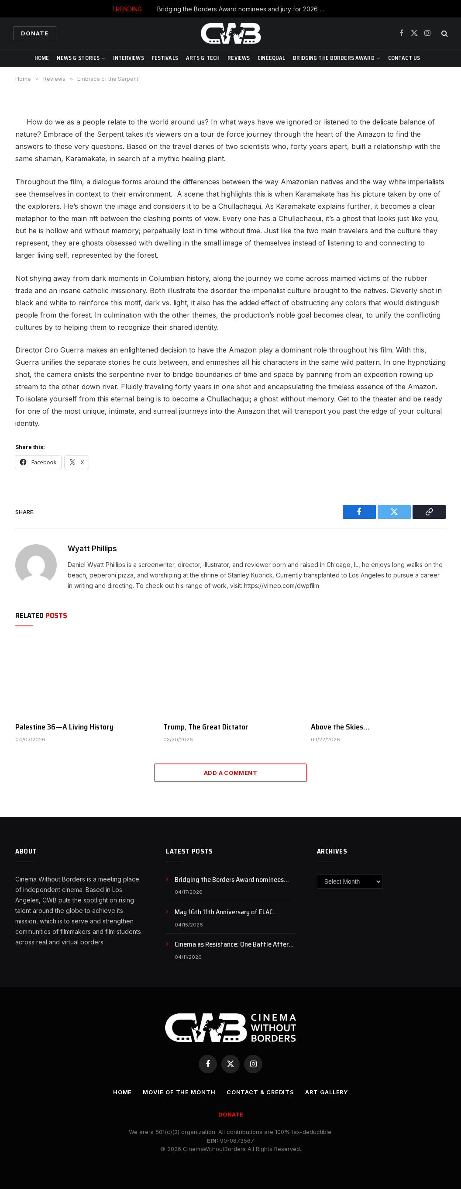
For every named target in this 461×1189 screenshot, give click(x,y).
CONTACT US (404, 57)
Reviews (238, 57)
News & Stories (78, 57)
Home (41, 57)
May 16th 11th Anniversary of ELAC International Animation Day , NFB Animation (224, 912)
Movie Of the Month (178, 1092)
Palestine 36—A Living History (64, 727)
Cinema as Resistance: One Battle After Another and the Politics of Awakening (232, 945)
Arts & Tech (203, 57)
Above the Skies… (340, 727)
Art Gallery (327, 1092)
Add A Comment (230, 772)
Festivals (165, 57)
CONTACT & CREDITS (260, 1092)
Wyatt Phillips (92, 548)
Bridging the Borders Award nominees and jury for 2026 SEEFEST (244, 9)
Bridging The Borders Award (333, 57)
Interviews (128, 57)
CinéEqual (271, 57)
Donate (34, 33)
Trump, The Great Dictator (205, 727)
